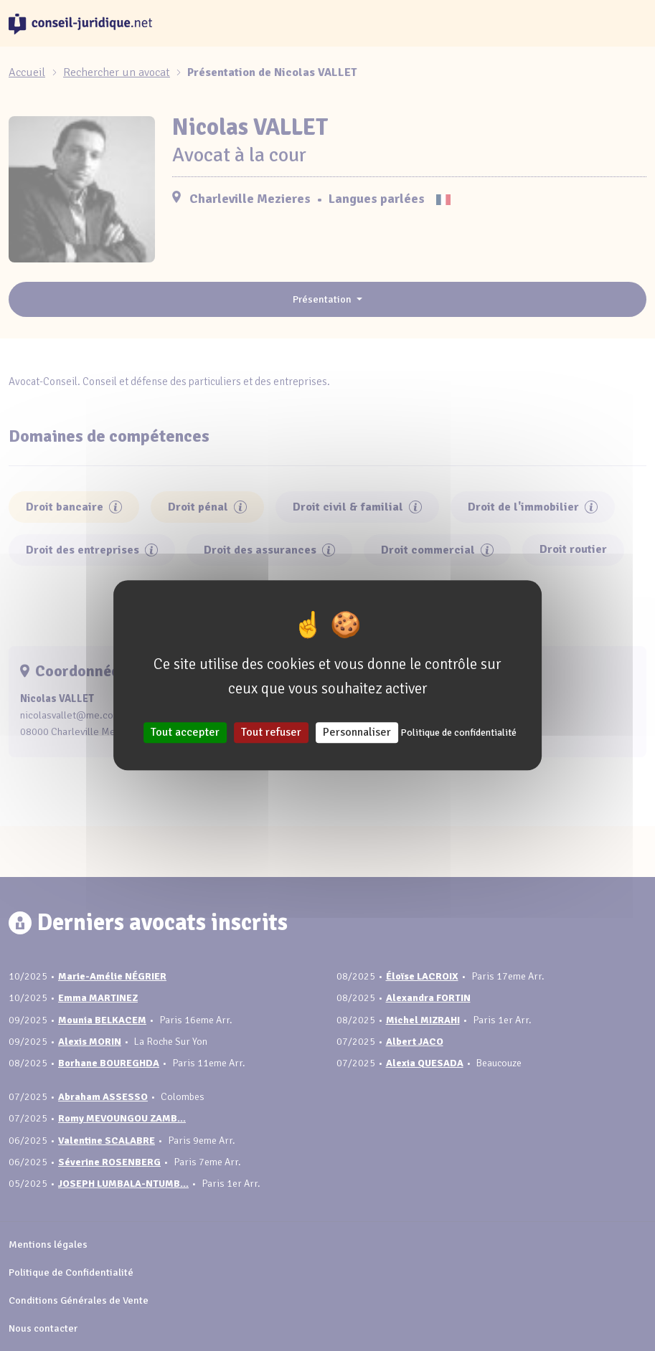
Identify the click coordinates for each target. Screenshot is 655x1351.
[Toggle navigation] (629, 23)
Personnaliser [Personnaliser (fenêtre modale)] (357, 733)
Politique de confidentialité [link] (458, 733)
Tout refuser (271, 733)
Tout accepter (185, 733)
